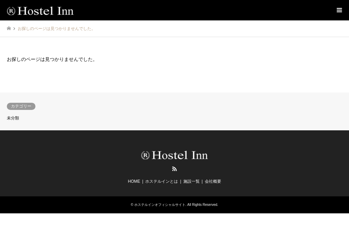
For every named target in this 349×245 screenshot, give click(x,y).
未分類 (13, 118)
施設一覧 (191, 181)
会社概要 (213, 181)
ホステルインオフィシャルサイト (159, 205)
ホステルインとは (161, 181)
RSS (174, 168)
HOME (134, 181)
